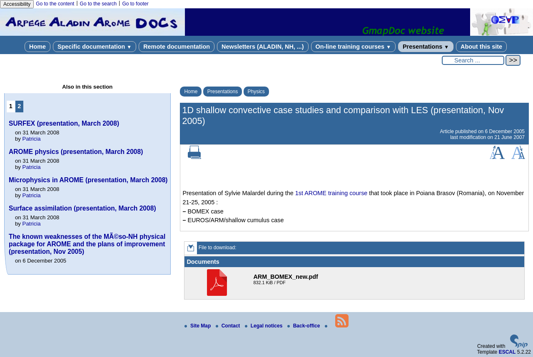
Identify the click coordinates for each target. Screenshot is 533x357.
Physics (256, 91)
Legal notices (264, 326)
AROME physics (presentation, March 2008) (76, 151)
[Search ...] (473, 60)
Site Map (198, 326)
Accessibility (16, 4)
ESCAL (507, 352)
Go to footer (135, 4)
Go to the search (98, 4)
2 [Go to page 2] (19, 106)
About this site (481, 46)
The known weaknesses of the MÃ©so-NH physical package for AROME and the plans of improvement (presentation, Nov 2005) (87, 244)
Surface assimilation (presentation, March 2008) (82, 208)
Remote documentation (176, 46)
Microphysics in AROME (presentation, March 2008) (88, 179)
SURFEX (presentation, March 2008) (64, 123)
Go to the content (55, 4)
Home (37, 46)
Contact (229, 326)
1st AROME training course (331, 193)
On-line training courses (353, 46)
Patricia (31, 139)
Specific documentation (94, 46)
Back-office (304, 326)
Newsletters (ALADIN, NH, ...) (263, 46)
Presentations (426, 46)
